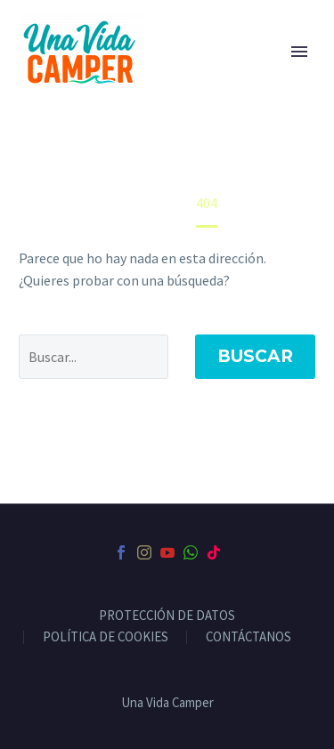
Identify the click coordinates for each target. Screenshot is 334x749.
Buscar (255, 356)
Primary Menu (299, 51)
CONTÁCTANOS (248, 637)
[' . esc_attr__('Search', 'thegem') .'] (93, 356)
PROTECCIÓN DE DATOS (167, 616)
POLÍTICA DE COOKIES (105, 637)
